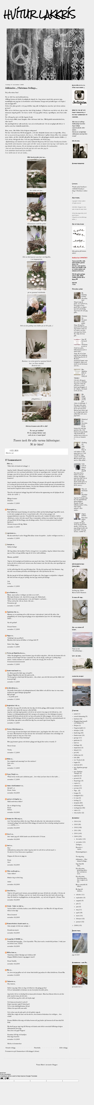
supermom (10, 533)
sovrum (76, 788)
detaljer (76, 730)
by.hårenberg (11, 688)
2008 (76, 925)
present (76, 778)
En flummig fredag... (84, 294)
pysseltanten (11, 592)
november (79, 842)
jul (12, 453)
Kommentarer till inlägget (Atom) (28, 1051)
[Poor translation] (7, 1078)
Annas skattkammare (14, 786)
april (77, 913)
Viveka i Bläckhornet (14, 729)
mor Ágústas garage (80, 767)
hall (75, 743)
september (79, 897)
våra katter (78, 813)
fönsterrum (77, 735)
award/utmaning (79, 716)
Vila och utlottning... (84, 490)
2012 (76, 827)
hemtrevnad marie (13, 670)
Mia (8, 970)
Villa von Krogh (12, 871)
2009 (76, 836)
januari (78, 922)
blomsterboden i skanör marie (16, 923)
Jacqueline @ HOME (13, 939)
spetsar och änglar (13, 799)
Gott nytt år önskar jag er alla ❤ (83, 467)
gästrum (76, 740)
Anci (8, 845)
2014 (76, 821)
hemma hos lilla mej (13, 819)
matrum (76, 765)
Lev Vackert (78, 760)
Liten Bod (10, 890)
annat (76, 714)
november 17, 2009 (13, 503)
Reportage (77, 781)
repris (76, 783)
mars (78, 916)
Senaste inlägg (10, 1048)
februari (79, 919)
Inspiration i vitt (12, 705)
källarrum (77, 755)
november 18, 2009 (13, 793)
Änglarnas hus (11, 612)
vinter (76, 810)
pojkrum (76, 776)
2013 (76, 824)
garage (76, 738)
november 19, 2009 (13, 975)
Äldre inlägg (63, 1048)
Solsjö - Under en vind (14, 906)
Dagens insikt (78, 728)
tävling (76, 800)
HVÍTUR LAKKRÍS (40, 14)
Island (76, 750)
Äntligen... (79, 844)
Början (76, 725)
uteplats (76, 803)
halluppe (76, 745)
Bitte (8, 463)
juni (77, 907)
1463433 (75, 189)
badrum (76, 719)
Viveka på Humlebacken (15, 653)
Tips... (76, 790)
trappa (76, 793)
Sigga (9, 635)
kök (75, 757)
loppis (76, 762)
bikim (8, 759)
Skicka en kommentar (14, 1043)
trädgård (77, 795)
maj (77, 910)
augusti (78, 900)
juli (77, 904)
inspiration (77, 748)
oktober (78, 894)
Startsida (37, 1048)
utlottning (77, 805)
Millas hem (10, 952)
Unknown (10, 981)
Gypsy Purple (11, 774)
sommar (76, 786)
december (79, 839)
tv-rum (76, 798)
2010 (76, 833)
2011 (76, 830)
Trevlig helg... (80, 856)
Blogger (54, 1065)
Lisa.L (9, 834)
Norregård (10, 509)
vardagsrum (78, 808)
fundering (77, 733)
